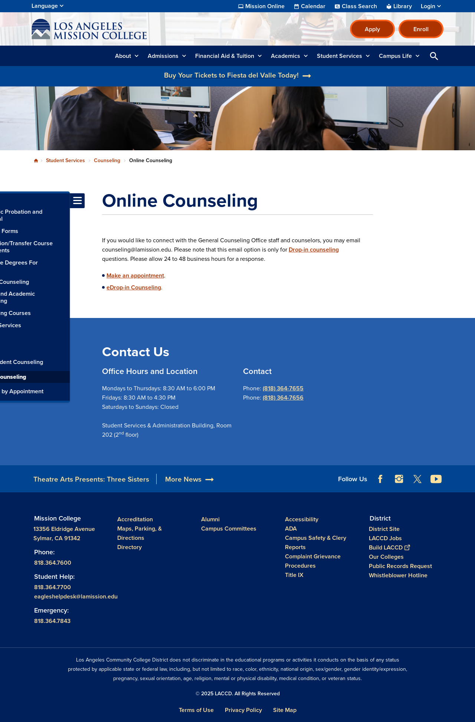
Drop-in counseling (314, 249)
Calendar (313, 6)
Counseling (107, 160)
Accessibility (301, 519)
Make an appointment (135, 275)
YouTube (436, 479)
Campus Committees (228, 528)
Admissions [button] (163, 56)
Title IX (294, 575)
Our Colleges (386, 556)
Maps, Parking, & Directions (139, 533)
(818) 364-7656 (283, 397)
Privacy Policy (243, 710)
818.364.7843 (52, 620)
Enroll (421, 29)
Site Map (285, 710)
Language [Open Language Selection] (45, 5)
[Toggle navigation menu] (7, 200)
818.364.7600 (52, 562)
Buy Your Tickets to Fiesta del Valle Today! (231, 75)
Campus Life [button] (395, 56)
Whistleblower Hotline (398, 575)
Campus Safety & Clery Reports (315, 542)
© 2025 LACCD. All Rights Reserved (238, 693)
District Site (384, 529)
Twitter (417, 479)
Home (36, 160)
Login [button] (428, 6)
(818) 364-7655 (283, 388)
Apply (372, 29)
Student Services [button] (339, 56)
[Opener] (467, 476)
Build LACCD (389, 547)
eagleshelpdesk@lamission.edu (76, 596)
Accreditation (135, 519)
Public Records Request (400, 566)
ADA (291, 528)
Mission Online (265, 6)
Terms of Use (196, 710)
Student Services (65, 160)
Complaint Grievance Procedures (313, 561)
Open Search (434, 56)
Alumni (210, 519)
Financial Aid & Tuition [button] (224, 56)
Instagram (398, 479)
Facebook (380, 479)
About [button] (123, 56)
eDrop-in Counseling (134, 287)
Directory (129, 547)
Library (402, 6)
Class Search (359, 6)
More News (183, 479)
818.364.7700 (52, 587)
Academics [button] (285, 56)
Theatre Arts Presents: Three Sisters (91, 479)
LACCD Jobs (385, 538)
